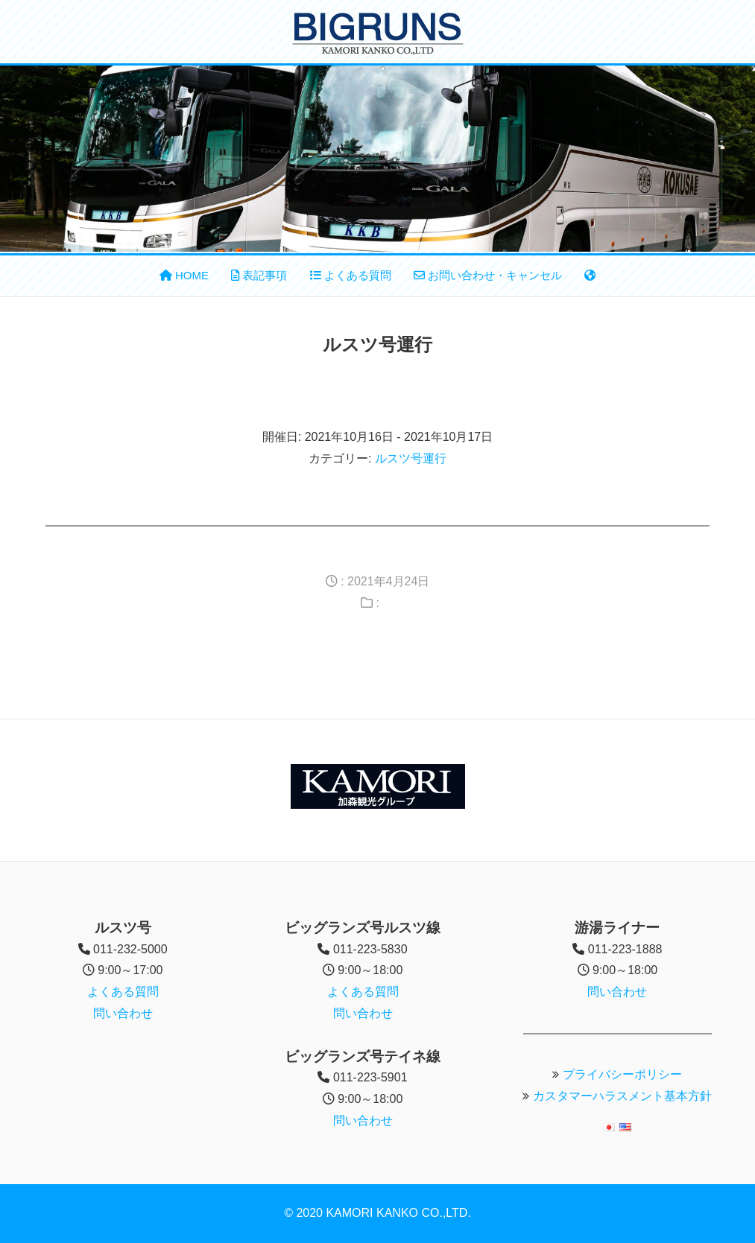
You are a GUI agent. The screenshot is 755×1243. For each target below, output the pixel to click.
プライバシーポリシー (622, 1074)
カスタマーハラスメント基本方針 (622, 1096)
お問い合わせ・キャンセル (488, 275)
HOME (184, 275)
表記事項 (259, 275)
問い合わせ (123, 1013)
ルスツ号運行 (410, 458)
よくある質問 (350, 275)
